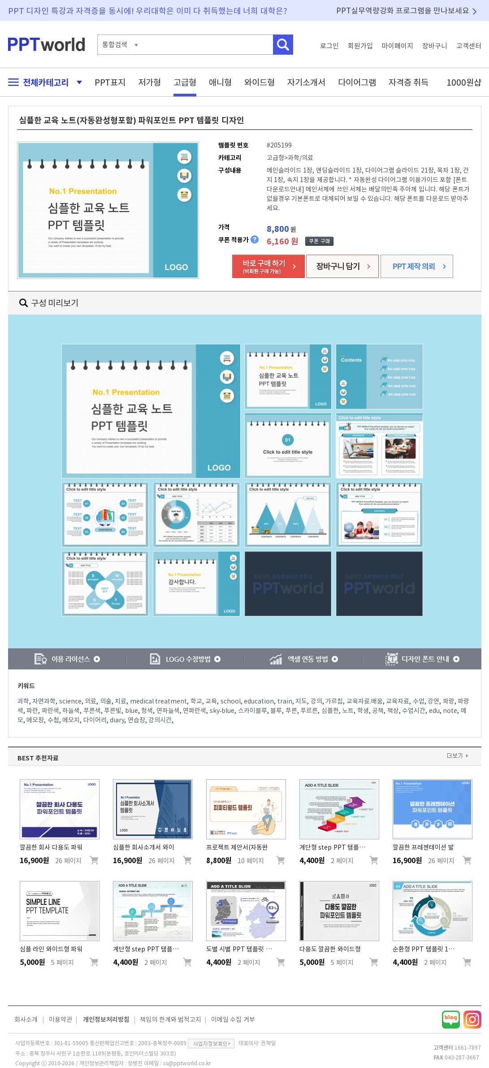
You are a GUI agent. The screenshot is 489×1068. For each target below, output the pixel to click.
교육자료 (397, 701)
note (450, 711)
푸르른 (309, 711)
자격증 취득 (409, 82)
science (70, 701)
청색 (147, 711)
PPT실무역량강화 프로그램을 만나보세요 (403, 10)
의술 (106, 701)
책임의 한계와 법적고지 (170, 1019)
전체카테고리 (42, 82)
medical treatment (158, 701)
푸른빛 (112, 711)
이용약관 (60, 1019)
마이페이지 (397, 46)
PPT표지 (110, 82)
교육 (211, 701)
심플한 (330, 711)
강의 (316, 701)
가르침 (334, 701)
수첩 (53, 720)
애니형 (220, 82)
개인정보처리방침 (106, 1019)
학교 (196, 701)
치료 (120, 701)
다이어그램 (357, 82)
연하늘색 (168, 711)
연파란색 (194, 711)
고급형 (184, 82)
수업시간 (413, 711)
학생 (363, 711)
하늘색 (71, 711)
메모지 (71, 720)
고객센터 (468, 46)
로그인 (329, 46)
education (259, 701)
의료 (90, 701)
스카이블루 (252, 711)
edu (434, 711)
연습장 (136, 720)
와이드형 (259, 82)
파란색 (50, 711)
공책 (378, 711)
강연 (433, 701)
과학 (23, 701)
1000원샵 (463, 82)
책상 (393, 711)
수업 (418, 701)
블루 (276, 711)
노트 (348, 711)
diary (117, 720)
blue (131, 711)
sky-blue (222, 711)
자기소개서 (306, 82)
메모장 (35, 720)
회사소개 (26, 1019)
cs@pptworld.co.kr (187, 1063)
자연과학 (44, 701)
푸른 (291, 711)
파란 (32, 711)
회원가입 (360, 46)
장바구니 (434, 46)
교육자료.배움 (364, 701)
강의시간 (160, 720)
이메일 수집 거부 (233, 1019)
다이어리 (95, 720)
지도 (301, 701)
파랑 (448, 701)
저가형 (149, 82)
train (284, 701)
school (231, 701)
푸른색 (92, 711)
